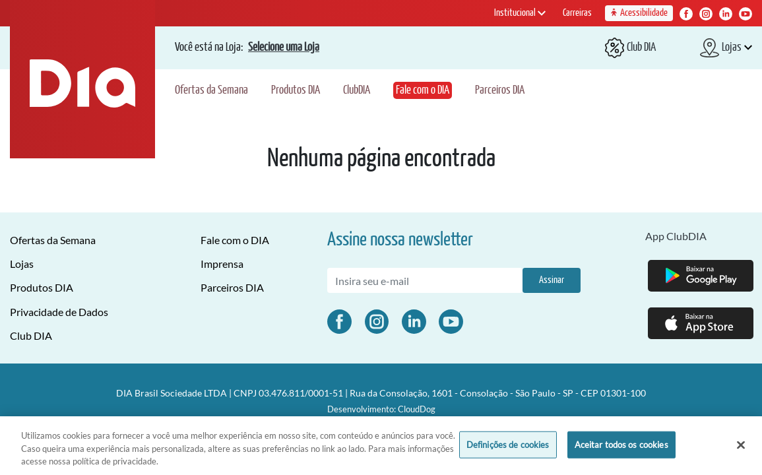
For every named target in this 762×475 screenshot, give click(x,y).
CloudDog (416, 409)
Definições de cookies (508, 444)
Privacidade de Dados (59, 311)
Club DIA (31, 335)
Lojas (22, 263)
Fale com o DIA (422, 90)
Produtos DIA (295, 90)
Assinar (551, 280)
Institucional (520, 13)
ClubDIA (356, 90)
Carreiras (577, 13)
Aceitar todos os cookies (621, 444)
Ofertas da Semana (211, 90)
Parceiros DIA (499, 90)
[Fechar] (740, 444)
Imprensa (222, 263)
